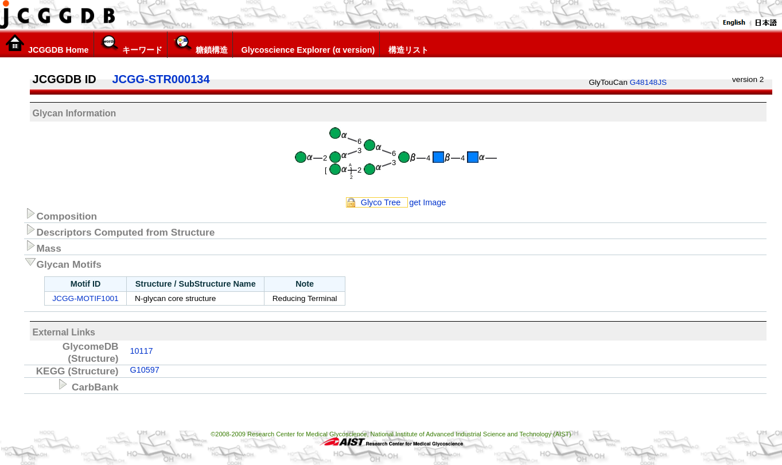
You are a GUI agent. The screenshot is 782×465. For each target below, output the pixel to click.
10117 (141, 350)
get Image (427, 202)
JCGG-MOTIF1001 (85, 298)
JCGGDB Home (47, 44)
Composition (61, 214)
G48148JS (648, 82)
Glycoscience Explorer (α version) (306, 44)
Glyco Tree (381, 202)
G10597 (144, 369)
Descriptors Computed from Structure (119, 230)
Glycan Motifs (63, 262)
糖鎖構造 (200, 44)
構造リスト (406, 44)
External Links (64, 332)
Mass (42, 246)
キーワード (130, 44)
